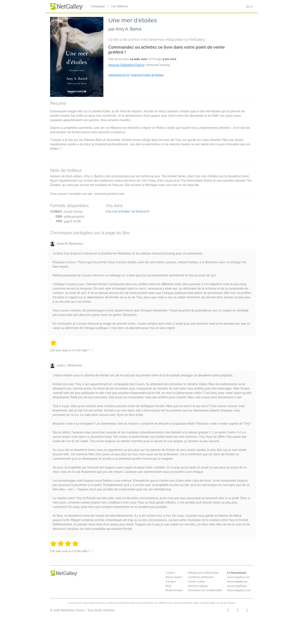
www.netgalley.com (238, 577)
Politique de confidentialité (203, 572)
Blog (168, 586)
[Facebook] (237, 610)
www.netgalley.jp (237, 586)
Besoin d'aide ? (174, 577)
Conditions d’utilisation (201, 577)
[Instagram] (228, 610)
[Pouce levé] (92, 350)
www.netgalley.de (237, 581)
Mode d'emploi (174, 590)
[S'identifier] (249, 6)
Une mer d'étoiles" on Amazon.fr (128, 211)
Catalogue (98, 6)
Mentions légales (198, 586)
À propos (171, 581)
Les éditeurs (119, 6)
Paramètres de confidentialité (205, 590)
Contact (170, 572)
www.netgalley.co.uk (239, 590)
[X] (247, 610)
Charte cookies (196, 581)
